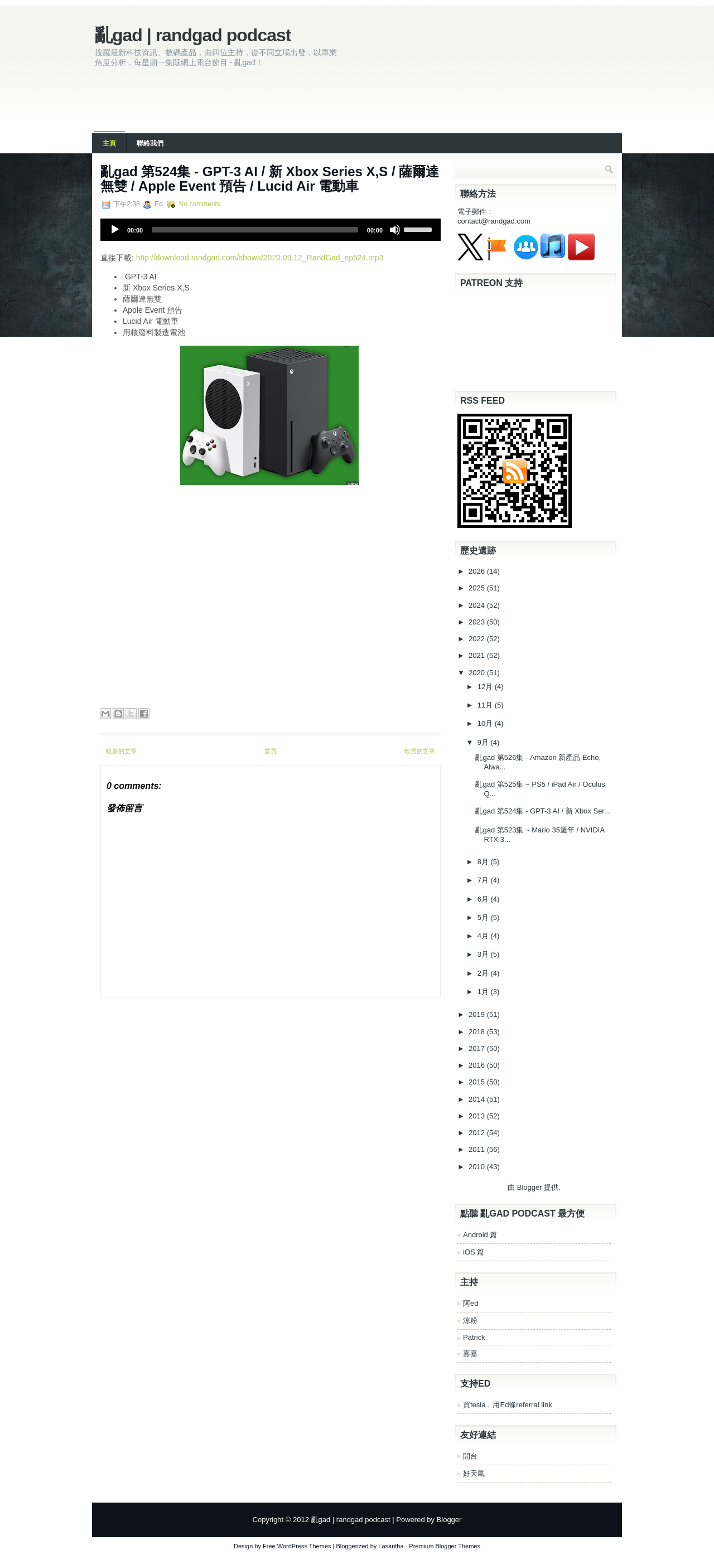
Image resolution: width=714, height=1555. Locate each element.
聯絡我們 (150, 143)
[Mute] (395, 229)
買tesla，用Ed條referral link (507, 1405)
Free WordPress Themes (297, 1546)
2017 (478, 1048)
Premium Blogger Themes (444, 1546)
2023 (478, 622)
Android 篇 (480, 1235)
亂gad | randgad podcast (193, 35)
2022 (478, 638)
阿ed (470, 1303)
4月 (484, 936)
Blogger (529, 1187)
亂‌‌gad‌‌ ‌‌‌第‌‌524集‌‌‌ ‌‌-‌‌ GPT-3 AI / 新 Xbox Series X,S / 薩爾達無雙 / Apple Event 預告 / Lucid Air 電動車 (269, 178)
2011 (478, 1149)
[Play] (114, 229)
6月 (484, 899)
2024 (478, 605)
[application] (270, 230)
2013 (478, 1116)
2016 (478, 1065)
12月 (486, 686)
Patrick (474, 1337)
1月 (484, 991)
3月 (484, 954)
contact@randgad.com (493, 221)
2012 (478, 1132)
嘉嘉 (470, 1353)
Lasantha (390, 1546)
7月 (484, 880)
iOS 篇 (473, 1252)
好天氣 (474, 1473)
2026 (478, 571)
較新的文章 (121, 751)
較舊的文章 (419, 751)
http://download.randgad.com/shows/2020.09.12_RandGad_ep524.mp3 (260, 257)
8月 (484, 862)
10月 (486, 723)
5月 (484, 917)
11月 (486, 705)
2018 (478, 1032)
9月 (484, 742)
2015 (478, 1082)
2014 (478, 1099)
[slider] (255, 229)
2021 (478, 655)
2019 (478, 1014)
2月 (484, 973)
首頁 (270, 751)
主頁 (109, 143)
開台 (470, 1456)
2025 (478, 588)
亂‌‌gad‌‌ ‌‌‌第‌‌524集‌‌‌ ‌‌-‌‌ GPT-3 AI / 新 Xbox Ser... (542, 811)
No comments (199, 204)
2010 (478, 1166)
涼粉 (470, 1320)
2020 (478, 672)
